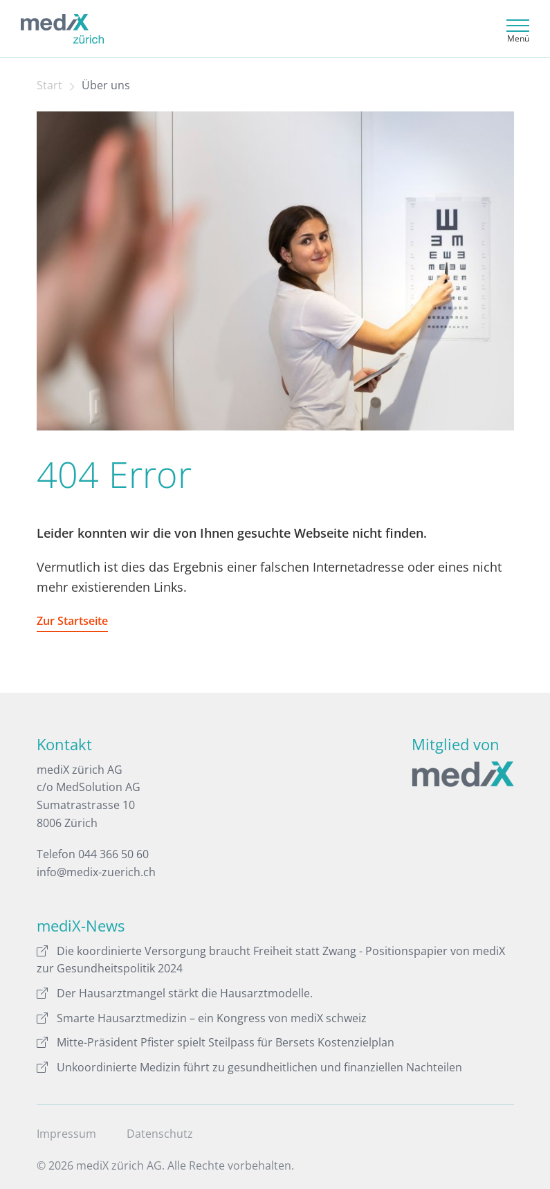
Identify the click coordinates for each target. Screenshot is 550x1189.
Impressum (66, 1133)
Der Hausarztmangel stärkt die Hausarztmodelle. (175, 993)
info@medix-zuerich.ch (96, 872)
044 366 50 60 (113, 854)
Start (49, 85)
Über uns (106, 85)
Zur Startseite (72, 620)
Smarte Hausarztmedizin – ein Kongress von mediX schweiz (202, 1018)
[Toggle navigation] (516, 28)
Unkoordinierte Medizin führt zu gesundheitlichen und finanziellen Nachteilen (249, 1067)
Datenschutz (160, 1133)
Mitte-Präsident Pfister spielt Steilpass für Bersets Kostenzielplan (215, 1042)
